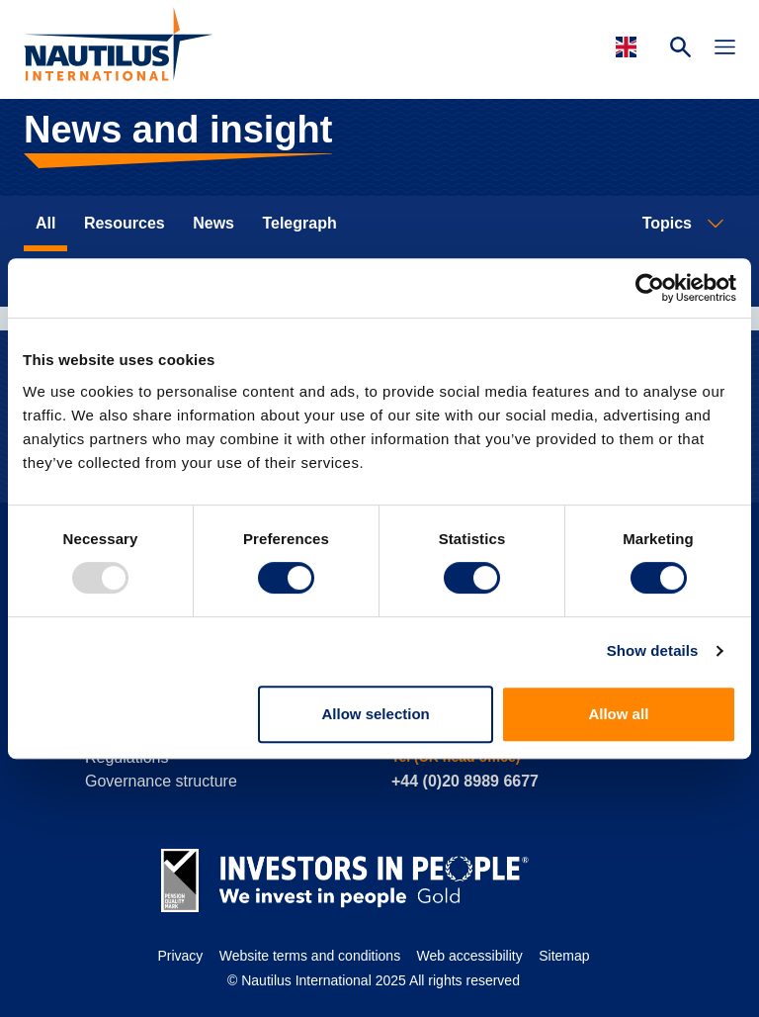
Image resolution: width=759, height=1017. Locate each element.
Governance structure (161, 781)
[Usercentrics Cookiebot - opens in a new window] (649, 288)
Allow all (618, 713)
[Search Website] (680, 49)
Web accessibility (470, 956)
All (45, 223)
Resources (124, 223)
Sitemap (564, 956)
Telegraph (299, 223)
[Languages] (629, 47)
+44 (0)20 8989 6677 (465, 781)
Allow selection (376, 713)
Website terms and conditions (309, 956)
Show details (653, 650)
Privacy (180, 956)
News (213, 223)
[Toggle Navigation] (725, 49)
